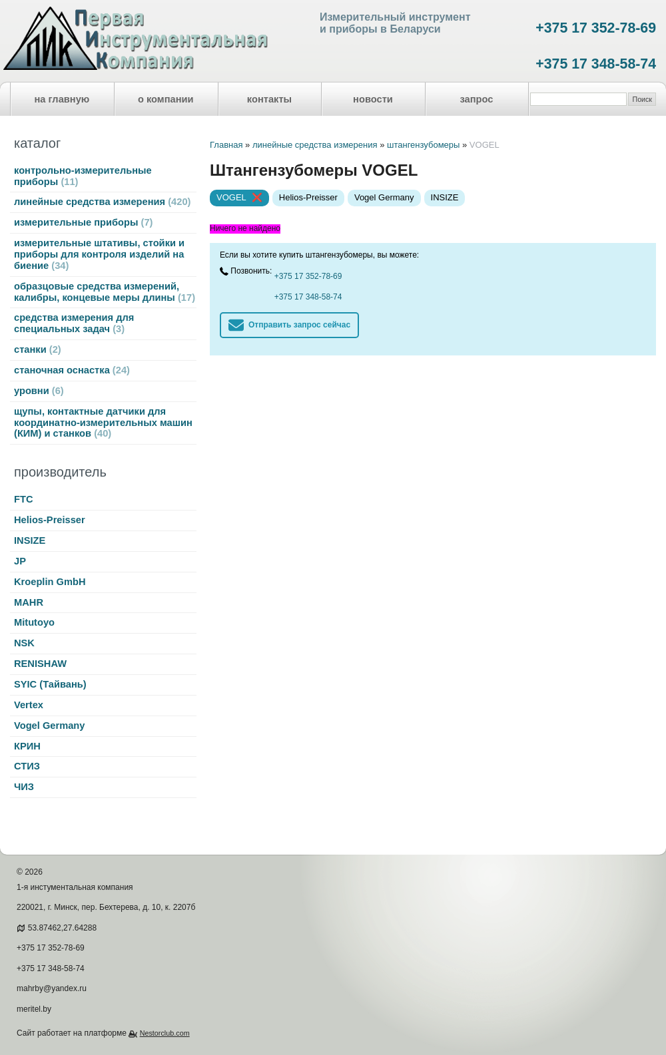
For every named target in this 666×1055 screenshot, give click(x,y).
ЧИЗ (24, 786)
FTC (23, 499)
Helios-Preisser (49, 520)
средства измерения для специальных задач (74, 323)
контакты (269, 99)
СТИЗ (27, 766)
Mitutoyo (34, 622)
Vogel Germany (49, 725)
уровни (39, 390)
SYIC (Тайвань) (50, 684)
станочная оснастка (72, 370)
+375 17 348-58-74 (595, 64)
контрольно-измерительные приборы (83, 176)
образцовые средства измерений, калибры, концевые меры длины (104, 292)
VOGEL (231, 197)
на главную (62, 99)
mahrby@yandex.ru (52, 988)
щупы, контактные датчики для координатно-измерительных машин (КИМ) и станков (103, 422)
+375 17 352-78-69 (595, 28)
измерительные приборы (83, 222)
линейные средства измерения (102, 201)
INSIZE (29, 540)
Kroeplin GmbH (49, 581)
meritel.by (34, 1009)
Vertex (28, 705)
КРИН (27, 746)
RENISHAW (40, 663)
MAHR (28, 602)
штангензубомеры (423, 145)
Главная (226, 145)
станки (37, 349)
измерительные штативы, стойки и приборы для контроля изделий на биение (99, 254)
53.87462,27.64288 (62, 928)
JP (20, 561)
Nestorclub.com (165, 1033)
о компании (166, 99)
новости (373, 99)
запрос (476, 99)
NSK (24, 643)
